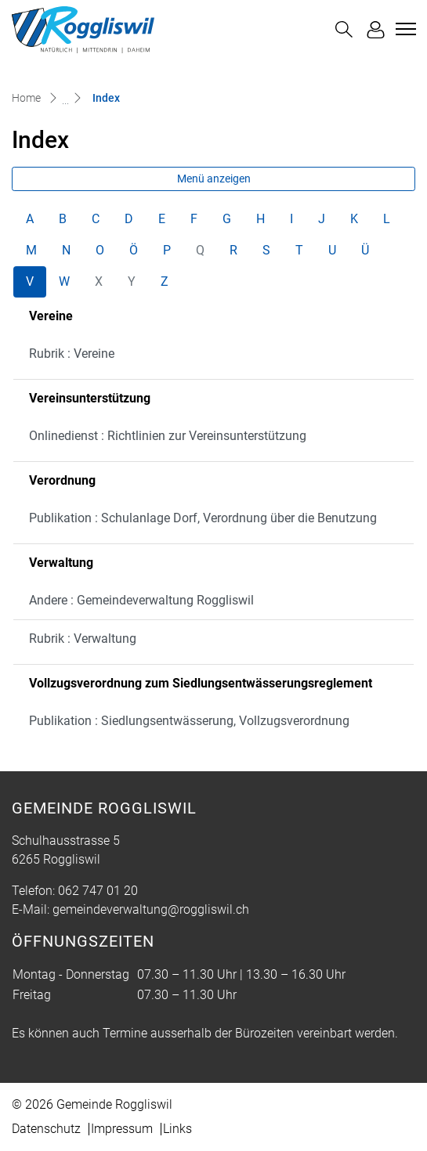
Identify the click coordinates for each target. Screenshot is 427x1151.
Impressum (122, 1128)
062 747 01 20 (98, 890)
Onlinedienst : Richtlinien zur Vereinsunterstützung (167, 435)
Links (177, 1128)
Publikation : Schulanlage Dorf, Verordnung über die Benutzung (203, 518)
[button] (344, 29)
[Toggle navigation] (403, 29)
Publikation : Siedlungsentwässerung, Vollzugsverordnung (189, 720)
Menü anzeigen (214, 178)
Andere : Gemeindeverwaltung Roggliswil (141, 600)
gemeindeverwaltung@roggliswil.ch (150, 909)
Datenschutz (46, 1128)
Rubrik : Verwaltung (82, 638)
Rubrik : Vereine (71, 353)
